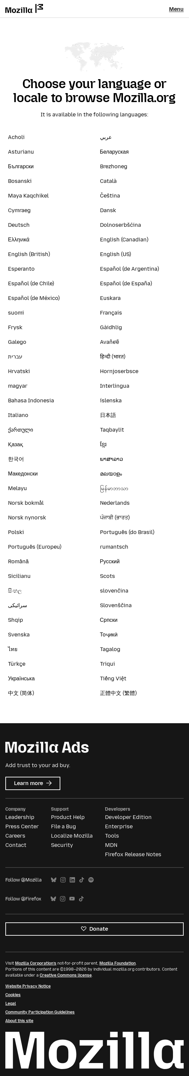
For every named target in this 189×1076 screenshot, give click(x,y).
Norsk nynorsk (27, 517)
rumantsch (114, 547)
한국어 (16, 459)
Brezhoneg (113, 166)
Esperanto (21, 269)
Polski (16, 532)
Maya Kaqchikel (28, 196)
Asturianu (21, 152)
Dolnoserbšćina (120, 225)
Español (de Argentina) (129, 269)
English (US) (115, 254)
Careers (15, 836)
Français (111, 313)
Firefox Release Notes (133, 854)
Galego (17, 342)
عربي (106, 137)
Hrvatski (19, 371)
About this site (19, 1020)
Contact (15, 845)
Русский (110, 561)
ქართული (20, 430)
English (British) (29, 254)
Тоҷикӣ (109, 634)
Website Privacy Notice (28, 986)
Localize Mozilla (72, 836)
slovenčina (114, 591)
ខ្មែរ (103, 444)
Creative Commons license (66, 975)
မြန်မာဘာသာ (114, 488)
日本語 (108, 415)
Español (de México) (34, 298)
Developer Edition (128, 817)
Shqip (15, 620)
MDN (111, 845)
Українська (21, 678)
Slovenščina (116, 605)
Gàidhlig (111, 327)
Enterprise (119, 826)
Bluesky (54, 880)
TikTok (82, 880)
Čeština (110, 196)
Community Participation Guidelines (40, 1012)
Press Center (22, 826)
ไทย (12, 649)
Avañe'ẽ (109, 342)
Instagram (63, 880)
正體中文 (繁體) (118, 693)
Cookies (13, 995)
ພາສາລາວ (111, 459)
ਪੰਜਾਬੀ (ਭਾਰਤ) (115, 517)
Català (108, 181)
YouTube (72, 899)
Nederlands (115, 503)
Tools (112, 836)
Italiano (18, 415)
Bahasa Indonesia (31, 400)
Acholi (16, 137)
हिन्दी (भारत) (112, 356)
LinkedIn (72, 880)
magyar (17, 386)
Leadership (19, 817)
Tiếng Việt (113, 678)
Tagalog (110, 649)
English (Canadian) (124, 239)
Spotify (91, 880)
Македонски (23, 474)
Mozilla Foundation (117, 963)
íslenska (111, 400)
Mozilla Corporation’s (35, 963)
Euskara (110, 298)
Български (21, 166)
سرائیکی (17, 605)
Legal (10, 1003)
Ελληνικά (18, 239)
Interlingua (114, 386)
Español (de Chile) (31, 283)
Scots (107, 576)
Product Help (68, 817)
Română (18, 561)
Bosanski (20, 181)
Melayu (17, 488)
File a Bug (63, 826)
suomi (16, 313)
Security (62, 845)
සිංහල (15, 591)
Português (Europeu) (34, 547)
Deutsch (19, 225)
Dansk (108, 210)
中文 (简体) (21, 693)
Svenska (19, 634)
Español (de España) (126, 283)
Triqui (107, 664)
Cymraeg (19, 210)
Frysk (15, 327)
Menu (176, 9)
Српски (109, 620)
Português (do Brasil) (127, 532)
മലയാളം (111, 474)
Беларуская (114, 152)
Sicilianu (19, 576)
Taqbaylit (112, 430)
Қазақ (15, 444)
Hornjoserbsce (119, 371)
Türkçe (16, 664)
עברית (15, 356)
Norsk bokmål (26, 503)
